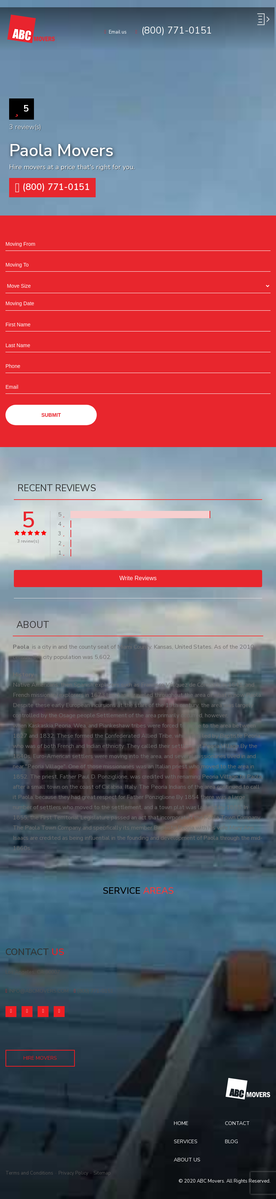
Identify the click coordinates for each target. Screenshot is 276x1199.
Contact (237, 1123)
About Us (187, 1159)
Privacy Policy (73, 1173)
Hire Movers (40, 1058)
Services (186, 1141)
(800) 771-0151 (93, 990)
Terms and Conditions (29, 1173)
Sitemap (102, 1173)
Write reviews (138, 578)
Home (181, 1123)
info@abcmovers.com (37, 990)
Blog (231, 1141)
